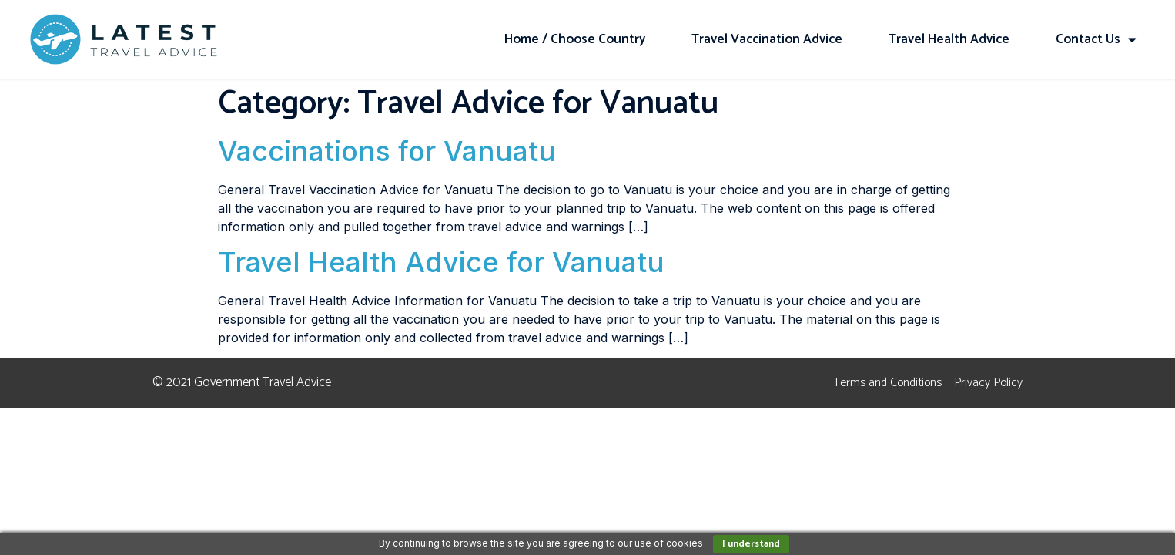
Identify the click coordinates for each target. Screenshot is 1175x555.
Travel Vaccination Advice (766, 39)
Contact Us (1096, 39)
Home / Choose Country (574, 39)
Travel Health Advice (949, 39)
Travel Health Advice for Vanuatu (441, 262)
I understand (751, 543)
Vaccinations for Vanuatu (387, 151)
